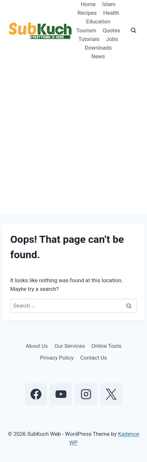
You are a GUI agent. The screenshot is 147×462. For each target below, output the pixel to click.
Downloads (98, 47)
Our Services (69, 346)
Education (98, 21)
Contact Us (93, 357)
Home (88, 4)
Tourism (86, 30)
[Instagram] (86, 394)
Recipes (87, 13)
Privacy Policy (57, 357)
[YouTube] (61, 394)
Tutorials (88, 39)
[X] (111, 394)
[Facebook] (36, 394)
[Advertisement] (73, 137)
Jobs (112, 39)
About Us (37, 346)
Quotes (111, 30)
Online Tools (106, 346)
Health (111, 13)
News (98, 56)
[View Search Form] (133, 30)
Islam (109, 4)
